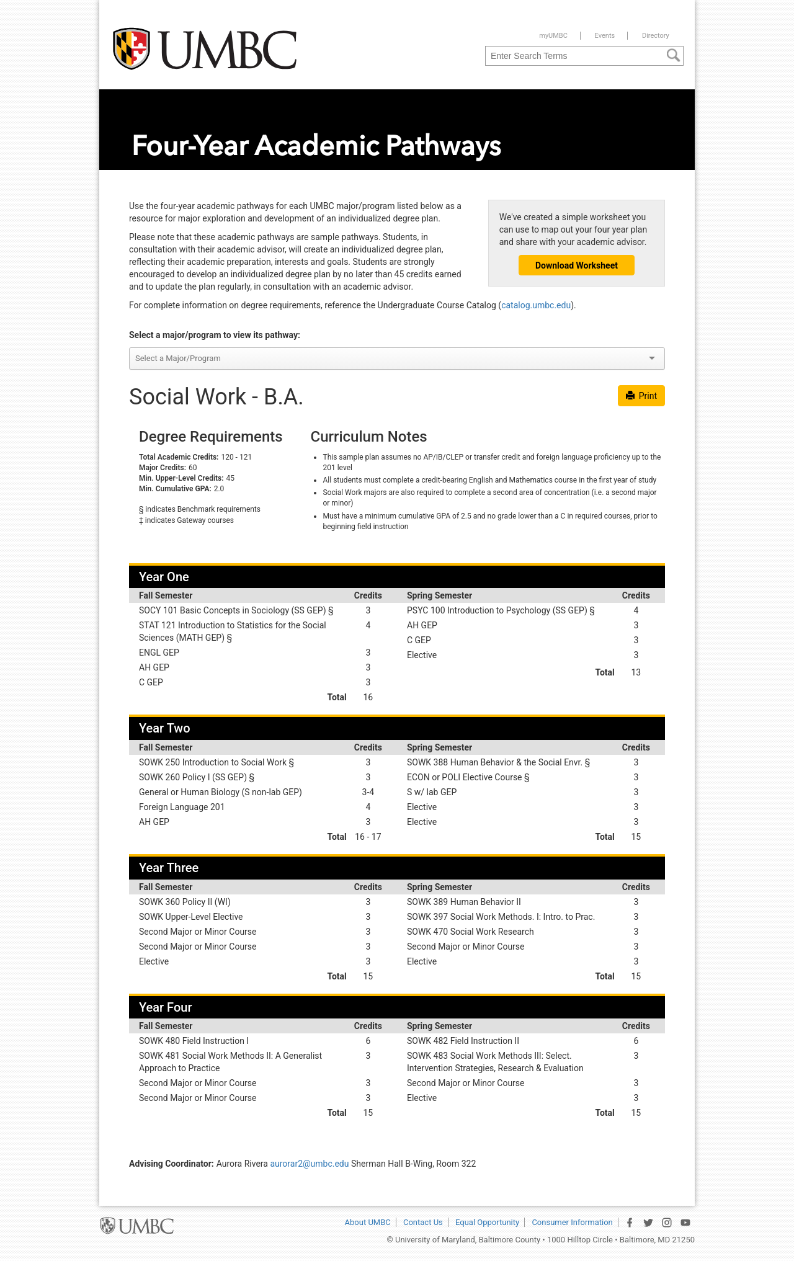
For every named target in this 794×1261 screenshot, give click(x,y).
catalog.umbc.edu (536, 305)
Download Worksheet (576, 265)
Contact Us (423, 1222)
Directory (655, 36)
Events (605, 36)
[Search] (673, 54)
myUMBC (553, 36)
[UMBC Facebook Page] (629, 1222)
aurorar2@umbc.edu (309, 1164)
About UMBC (368, 1222)
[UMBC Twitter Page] (648, 1222)
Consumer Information (572, 1222)
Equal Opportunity (487, 1222)
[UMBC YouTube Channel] (685, 1222)
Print (641, 396)
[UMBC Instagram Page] (667, 1222)
